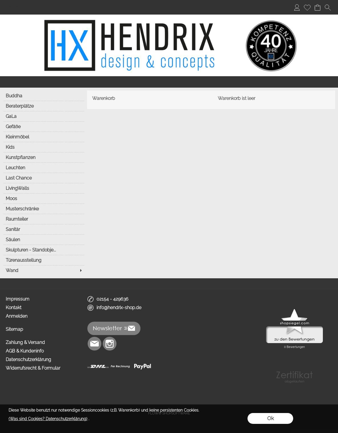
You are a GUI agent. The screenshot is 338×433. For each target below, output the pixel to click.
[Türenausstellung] (43, 260)
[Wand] (43, 270)
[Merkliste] (307, 7)
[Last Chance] (43, 178)
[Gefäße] (43, 126)
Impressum (17, 299)
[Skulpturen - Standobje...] (43, 250)
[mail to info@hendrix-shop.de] (94, 344)
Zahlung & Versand (25, 342)
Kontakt (13, 307)
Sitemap (14, 329)
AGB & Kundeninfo (25, 351)
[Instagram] (109, 344)
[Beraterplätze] (43, 106)
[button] (327, 7)
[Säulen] (43, 239)
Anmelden (16, 316)
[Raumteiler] (43, 219)
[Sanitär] (43, 229)
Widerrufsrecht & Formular (33, 368)
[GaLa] (43, 116)
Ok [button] (270, 418)
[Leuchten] (43, 167)
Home (12, 7)
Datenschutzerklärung (28, 359)
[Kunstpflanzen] (43, 157)
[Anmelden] (297, 7)
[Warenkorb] (317, 7)
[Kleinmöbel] (43, 137)
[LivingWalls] (43, 188)
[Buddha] (43, 95)
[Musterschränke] (43, 209)
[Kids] (43, 147)
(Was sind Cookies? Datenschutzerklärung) (48, 418)
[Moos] (43, 198)
